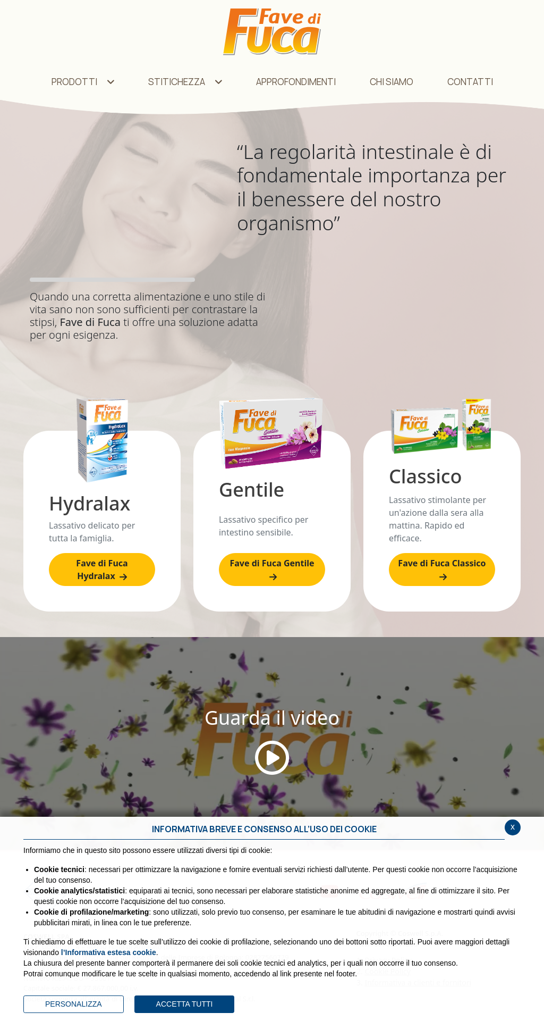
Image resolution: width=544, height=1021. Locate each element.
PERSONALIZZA (73, 1004)
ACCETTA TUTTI (184, 1004)
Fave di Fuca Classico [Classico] (442, 569)
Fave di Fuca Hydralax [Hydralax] (102, 569)
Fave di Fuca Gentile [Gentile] (272, 569)
